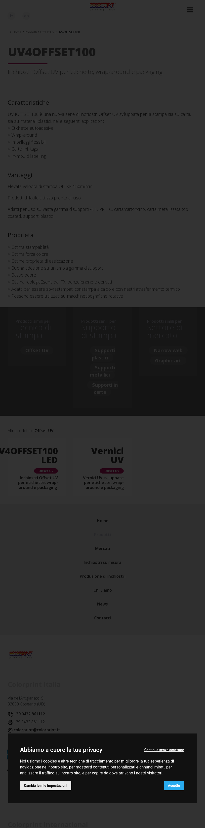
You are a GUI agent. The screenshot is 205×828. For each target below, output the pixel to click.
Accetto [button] (174, 786)
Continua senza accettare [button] (164, 750)
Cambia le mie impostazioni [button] (45, 786)
